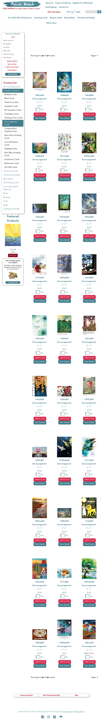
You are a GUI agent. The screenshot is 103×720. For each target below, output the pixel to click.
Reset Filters (12, 74)
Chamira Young (8, 54)
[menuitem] (13, 40)
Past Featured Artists (51, 695)
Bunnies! (6, 197)
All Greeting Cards (11, 183)
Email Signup (51, 7)
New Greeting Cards (11, 87)
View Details (40, 118)
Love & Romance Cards (11, 143)
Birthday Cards (10, 94)
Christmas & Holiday (86, 18)
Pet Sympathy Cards (12, 110)
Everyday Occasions (51, 38)
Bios (76, 695)
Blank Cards (9, 98)
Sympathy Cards (11, 106)
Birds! (5, 193)
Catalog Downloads (11, 209)
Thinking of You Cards (13, 118)
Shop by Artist (56, 18)
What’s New (51, 23)
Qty (41, 109)
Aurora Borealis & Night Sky (10, 188)
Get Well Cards (10, 167)
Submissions (67, 712)
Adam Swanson (8, 40)
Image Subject (13, 70)
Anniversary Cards (11, 159)
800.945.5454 (42, 712)
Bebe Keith (6, 50)
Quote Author (13, 64)
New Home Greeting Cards (12, 136)
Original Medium (13, 61)
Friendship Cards (11, 114)
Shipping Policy (79, 712)
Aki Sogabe (7, 44)
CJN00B (13, 249)
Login (78, 12)
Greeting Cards (40, 18)
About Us (49, 3)
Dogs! (5, 205)
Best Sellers (8, 179)
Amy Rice (6, 47)
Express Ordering (63, 3)
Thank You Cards (11, 102)
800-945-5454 (54, 12)
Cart (68, 12)
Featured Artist (26, 695)
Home (29, 33)
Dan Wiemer (7, 57)
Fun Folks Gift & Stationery (20, 18)
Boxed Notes (69, 18)
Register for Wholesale (83, 3)
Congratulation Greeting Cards (10, 130)
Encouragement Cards (10, 123)
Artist (17, 37)
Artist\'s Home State (12, 67)
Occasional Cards (10, 171)
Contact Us (63, 7)
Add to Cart (40, 114)
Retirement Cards (11, 163)
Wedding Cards (10, 149)
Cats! (5, 201)
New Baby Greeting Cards (12, 154)
